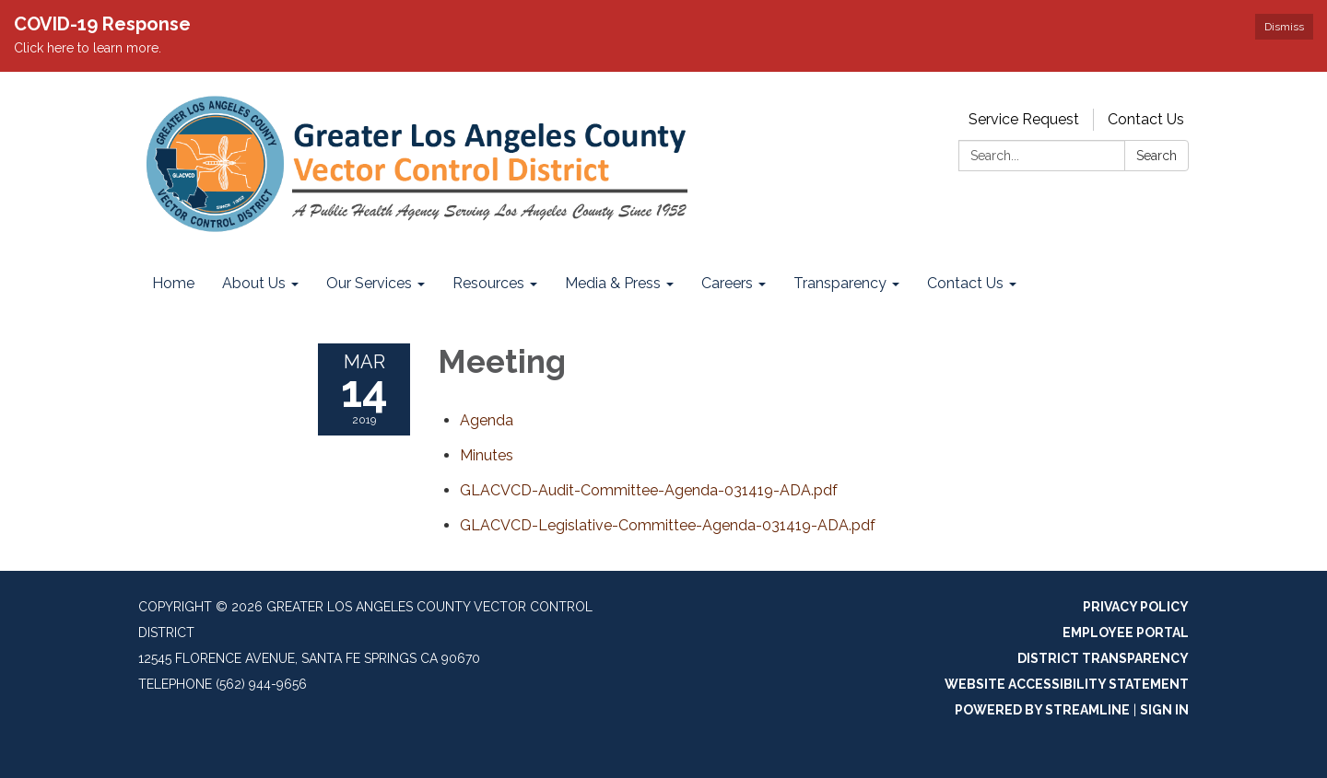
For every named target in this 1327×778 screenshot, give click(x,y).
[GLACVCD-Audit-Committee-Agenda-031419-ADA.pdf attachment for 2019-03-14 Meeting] (649, 490)
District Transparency (1103, 658)
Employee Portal (1126, 632)
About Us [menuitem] (254, 283)
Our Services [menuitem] (369, 283)
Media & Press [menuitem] (613, 283)
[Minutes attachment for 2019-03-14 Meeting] (486, 455)
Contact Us (1146, 119)
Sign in (1164, 710)
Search (1156, 155)
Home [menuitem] (173, 283)
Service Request (1024, 119)
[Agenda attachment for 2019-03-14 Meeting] (486, 420)
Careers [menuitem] (727, 283)
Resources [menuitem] (488, 283)
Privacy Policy (1136, 606)
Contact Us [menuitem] (965, 283)
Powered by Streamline (1042, 710)
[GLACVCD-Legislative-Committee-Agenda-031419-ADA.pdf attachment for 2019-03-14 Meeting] (667, 525)
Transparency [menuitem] (840, 283)
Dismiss (1284, 26)
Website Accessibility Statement (1067, 684)
